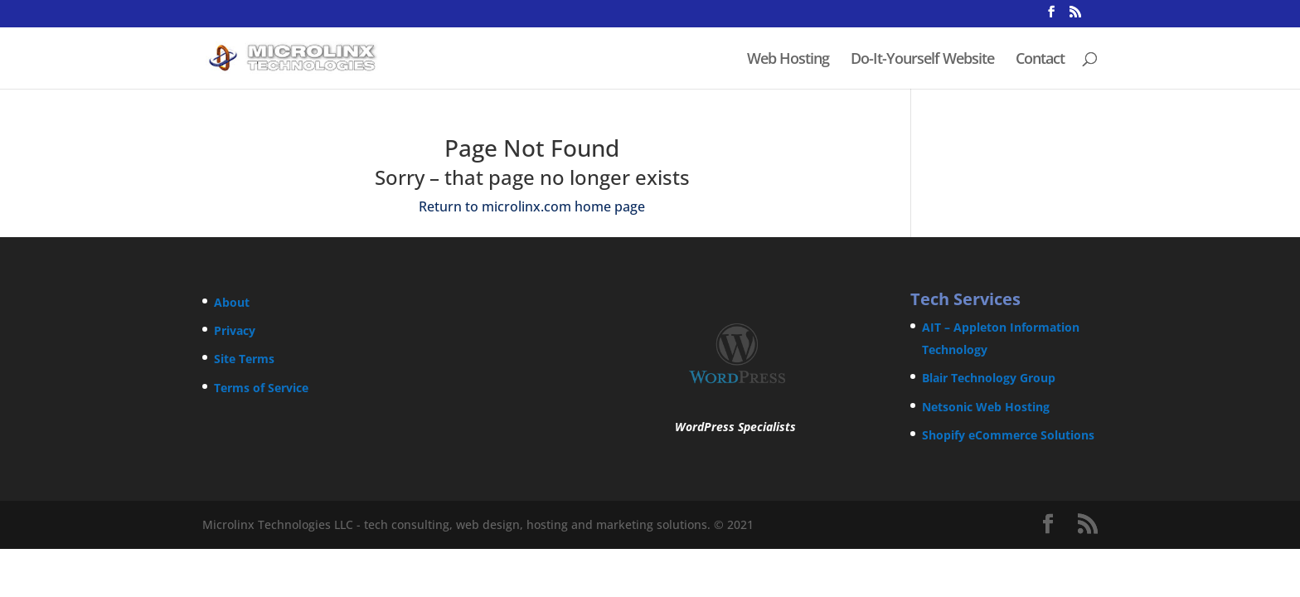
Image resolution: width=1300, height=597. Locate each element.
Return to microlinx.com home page (532, 206)
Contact (1040, 60)
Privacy (234, 330)
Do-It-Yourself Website (922, 60)
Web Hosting (788, 60)
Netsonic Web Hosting (986, 407)
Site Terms (244, 358)
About (232, 302)
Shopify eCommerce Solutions (1008, 435)
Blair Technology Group (988, 378)
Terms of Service (261, 388)
